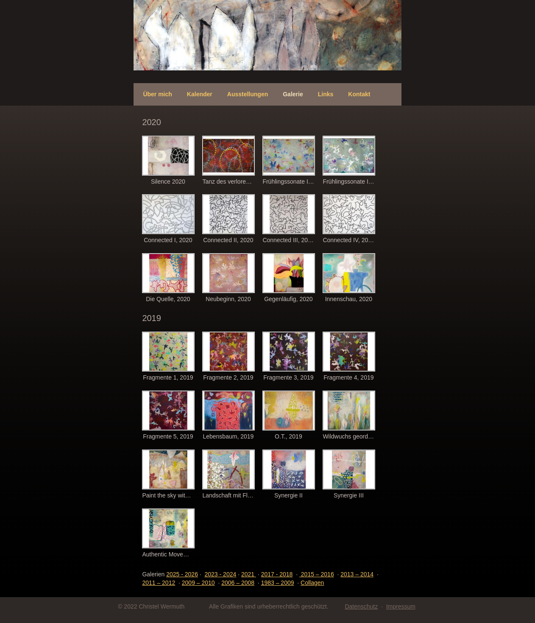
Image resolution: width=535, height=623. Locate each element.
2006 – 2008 (237, 582)
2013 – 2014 (356, 574)
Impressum (400, 606)
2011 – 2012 (158, 582)
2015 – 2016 (316, 574)
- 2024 (221, 574)
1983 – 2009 (277, 582)
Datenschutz (361, 606)
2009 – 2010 (198, 582)
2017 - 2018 (277, 574)
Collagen (312, 582)
